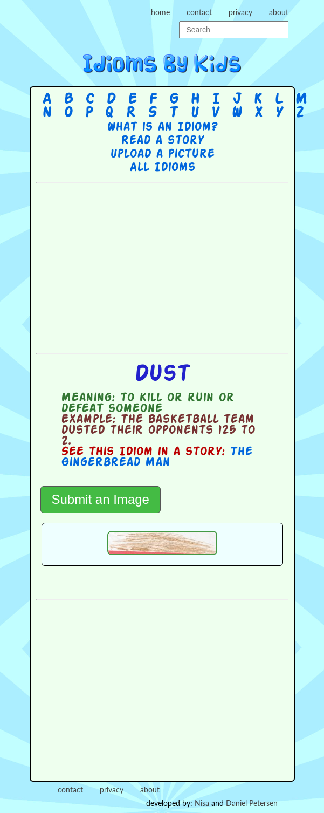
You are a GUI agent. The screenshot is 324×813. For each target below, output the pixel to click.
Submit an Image (100, 499)
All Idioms (162, 167)
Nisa (202, 803)
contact (199, 12)
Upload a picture (162, 154)
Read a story (162, 140)
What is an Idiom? (162, 127)
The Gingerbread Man (156, 457)
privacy (240, 12)
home (160, 12)
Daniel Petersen (252, 803)
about (278, 12)
